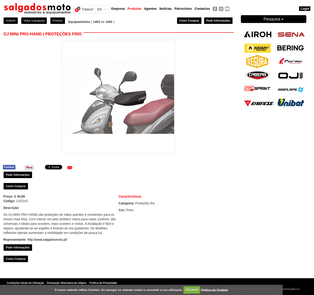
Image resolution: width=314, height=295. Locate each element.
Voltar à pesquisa (34, 20)
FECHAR (192, 289)
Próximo (58, 20)
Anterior (10, 20)
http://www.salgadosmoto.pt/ (47, 239)
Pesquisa (273, 19)
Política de (214, 289)
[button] (69, 167)
